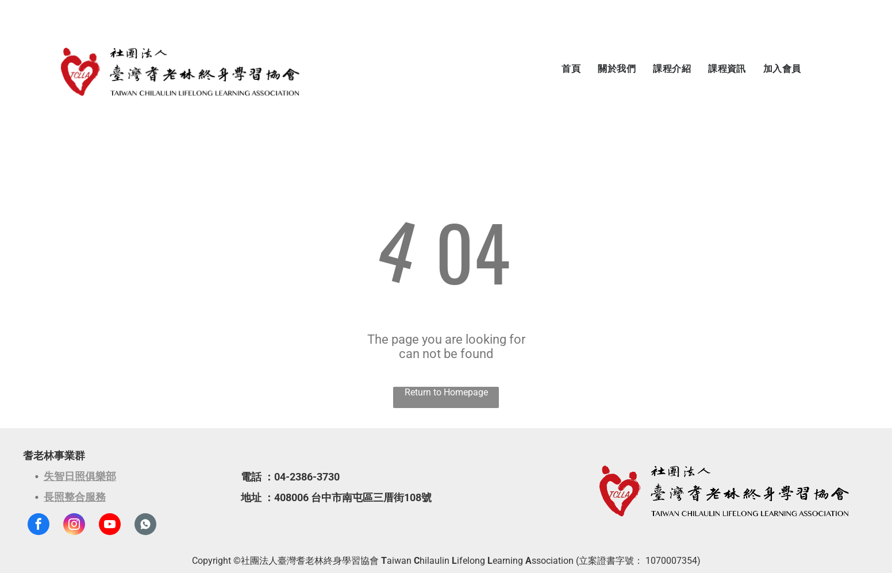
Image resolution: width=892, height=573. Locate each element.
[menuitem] (571, 68)
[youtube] (110, 525)
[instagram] (74, 525)
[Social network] (145, 525)
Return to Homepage (446, 392)
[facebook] (38, 525)
